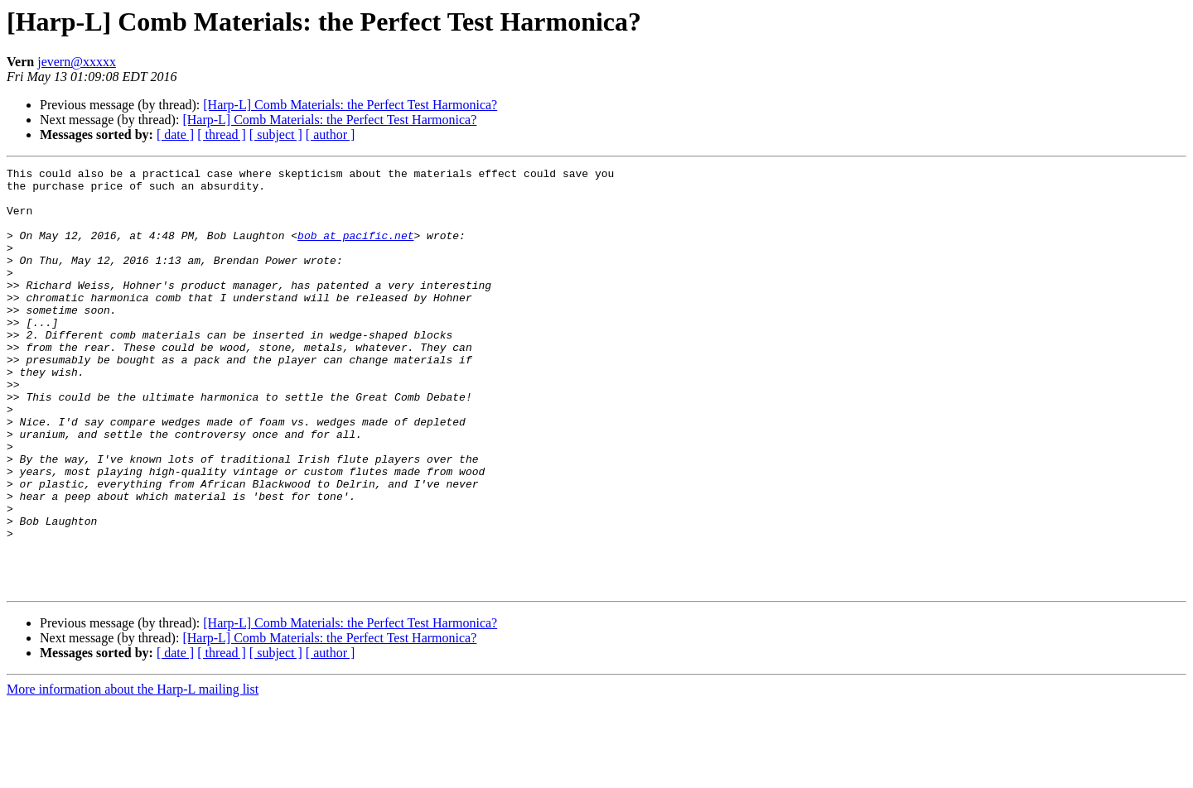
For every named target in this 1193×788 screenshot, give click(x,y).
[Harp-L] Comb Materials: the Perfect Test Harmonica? (350, 105)
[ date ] (175, 134)
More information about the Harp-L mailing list (132, 773)
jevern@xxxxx (76, 62)
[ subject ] (275, 134)
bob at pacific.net (355, 250)
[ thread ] (221, 134)
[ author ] (330, 134)
